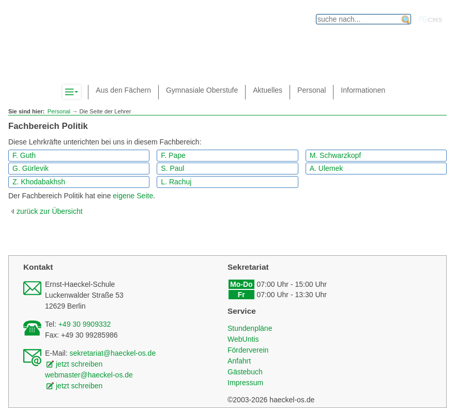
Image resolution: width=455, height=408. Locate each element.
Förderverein (248, 350)
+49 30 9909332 (84, 324)
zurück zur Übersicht (50, 211)
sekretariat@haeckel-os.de (112, 353)
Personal (59, 111)
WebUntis (243, 339)
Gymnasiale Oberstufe (202, 90)
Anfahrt (239, 361)
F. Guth (24, 155)
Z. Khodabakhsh (38, 182)
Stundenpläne (250, 328)
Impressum (245, 382)
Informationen (363, 90)
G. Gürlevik (30, 168)
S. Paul (172, 168)
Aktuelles (267, 90)
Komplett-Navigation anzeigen (80, 92)
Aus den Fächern (123, 90)
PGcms (430, 19)
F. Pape (173, 155)
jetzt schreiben (79, 364)
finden (406, 20)
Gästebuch (245, 372)
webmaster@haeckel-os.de (89, 375)
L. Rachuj (176, 182)
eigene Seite (133, 196)
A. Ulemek (326, 168)
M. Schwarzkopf (335, 155)
